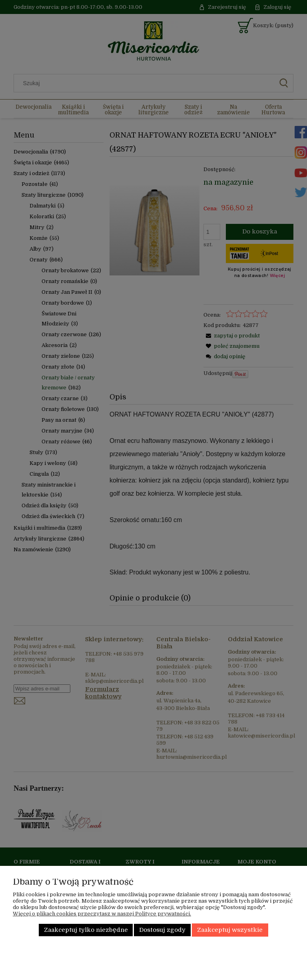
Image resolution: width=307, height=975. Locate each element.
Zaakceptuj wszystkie (230, 930)
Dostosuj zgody (162, 930)
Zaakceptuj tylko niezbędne (86, 930)
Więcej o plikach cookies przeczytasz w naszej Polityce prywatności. (102, 914)
